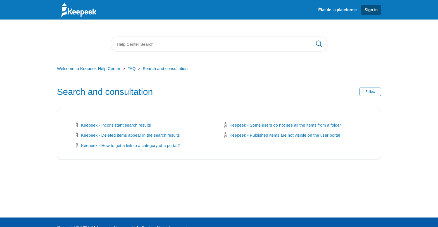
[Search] (219, 44)
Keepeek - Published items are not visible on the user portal (285, 135)
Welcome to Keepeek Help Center (88, 68)
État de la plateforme (337, 10)
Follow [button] (370, 92)
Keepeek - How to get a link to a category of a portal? (130, 145)
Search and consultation (165, 68)
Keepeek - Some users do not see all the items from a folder (285, 125)
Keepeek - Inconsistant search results (116, 125)
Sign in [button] (371, 10)
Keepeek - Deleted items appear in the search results (130, 135)
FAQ (131, 68)
